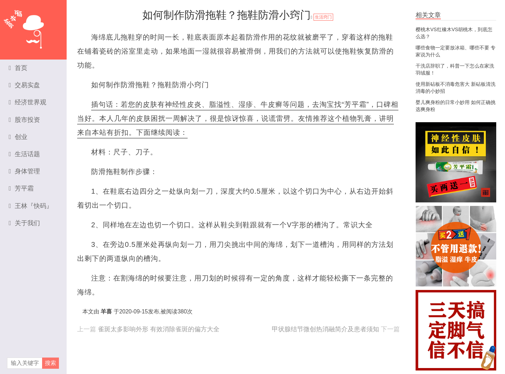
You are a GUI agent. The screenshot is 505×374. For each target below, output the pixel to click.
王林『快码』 (31, 205)
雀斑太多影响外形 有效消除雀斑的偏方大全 (159, 329)
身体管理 (24, 171)
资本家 (33, 26)
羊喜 (106, 311)
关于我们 (24, 223)
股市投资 (24, 119)
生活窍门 (323, 17)
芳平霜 (21, 188)
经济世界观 (27, 102)
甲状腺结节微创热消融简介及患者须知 (325, 329)
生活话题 (24, 154)
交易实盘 (24, 85)
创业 (18, 136)
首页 (18, 67)
